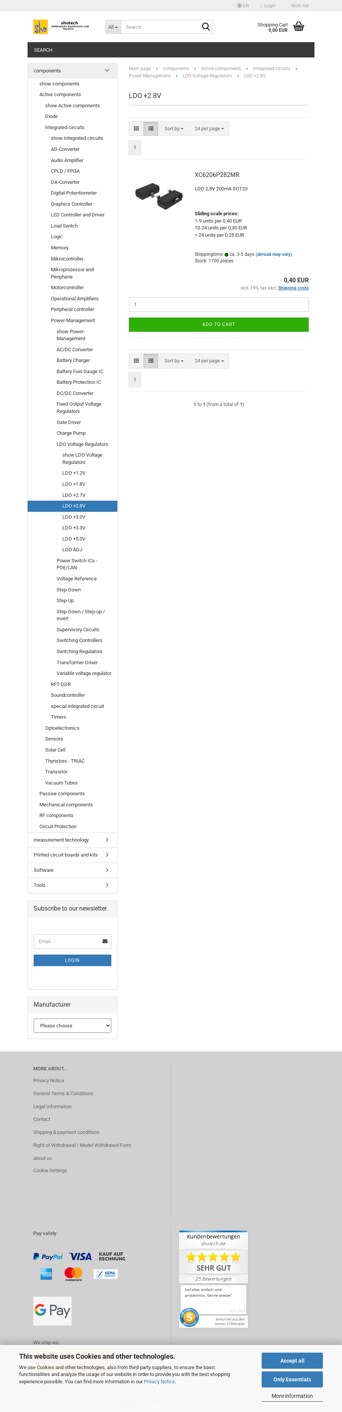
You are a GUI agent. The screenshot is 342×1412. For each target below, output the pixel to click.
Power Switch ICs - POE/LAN (77, 564)
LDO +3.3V (73, 528)
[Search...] (113, 27)
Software (44, 870)
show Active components (72, 105)
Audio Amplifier (67, 160)
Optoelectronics (62, 728)
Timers (58, 717)
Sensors (54, 739)
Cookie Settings (50, 1170)
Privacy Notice (159, 1381)
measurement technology (61, 840)
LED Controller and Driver (77, 215)
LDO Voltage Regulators (82, 444)
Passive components (62, 793)
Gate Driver (69, 422)
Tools (40, 885)
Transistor (56, 772)
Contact (41, 1119)
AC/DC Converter (75, 349)
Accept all (292, 1361)
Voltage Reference (77, 579)
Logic (57, 236)
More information (292, 1396)
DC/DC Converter (75, 393)
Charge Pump (71, 433)
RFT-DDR (61, 684)
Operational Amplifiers (75, 298)
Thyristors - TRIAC (65, 761)
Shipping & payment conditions (66, 1132)
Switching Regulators (80, 651)
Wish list (298, 5)
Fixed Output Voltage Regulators (79, 407)
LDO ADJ (72, 549)
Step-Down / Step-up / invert (81, 615)
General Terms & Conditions (63, 1093)
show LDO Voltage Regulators (82, 458)
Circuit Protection (58, 826)
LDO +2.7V (73, 495)
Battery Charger (73, 360)
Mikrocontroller (67, 259)
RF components (56, 815)
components (47, 71)
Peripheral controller (72, 309)
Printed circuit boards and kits (66, 855)
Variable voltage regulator (84, 673)
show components (59, 84)
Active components (60, 94)
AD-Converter (65, 149)
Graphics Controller (71, 204)
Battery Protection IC (79, 382)
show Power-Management (71, 335)
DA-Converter (65, 182)
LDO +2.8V (73, 506)
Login (72, 960)
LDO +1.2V (73, 473)
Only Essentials (292, 1379)
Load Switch (64, 226)
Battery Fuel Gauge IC (80, 371)
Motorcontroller (67, 287)
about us (42, 1158)
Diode (51, 116)
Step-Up (65, 600)
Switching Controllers (80, 640)
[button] (243, 5)
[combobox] (174, 128)
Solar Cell (55, 750)
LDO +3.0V (73, 517)
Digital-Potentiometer (74, 193)
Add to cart (218, 324)
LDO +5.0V (73, 539)
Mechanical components (66, 805)
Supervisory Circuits (78, 629)
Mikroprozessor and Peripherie (72, 273)
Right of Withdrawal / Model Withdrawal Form (82, 1145)
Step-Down (69, 590)
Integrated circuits (65, 127)
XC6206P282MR (217, 175)
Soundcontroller (68, 695)
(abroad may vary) (274, 254)
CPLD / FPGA (65, 171)
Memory (59, 248)
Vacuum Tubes (61, 783)
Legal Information (52, 1106)
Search (43, 50)
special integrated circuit (77, 706)
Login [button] (268, 5)
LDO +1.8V (73, 484)
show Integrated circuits (77, 138)
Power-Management (73, 320)
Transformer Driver (77, 662)
